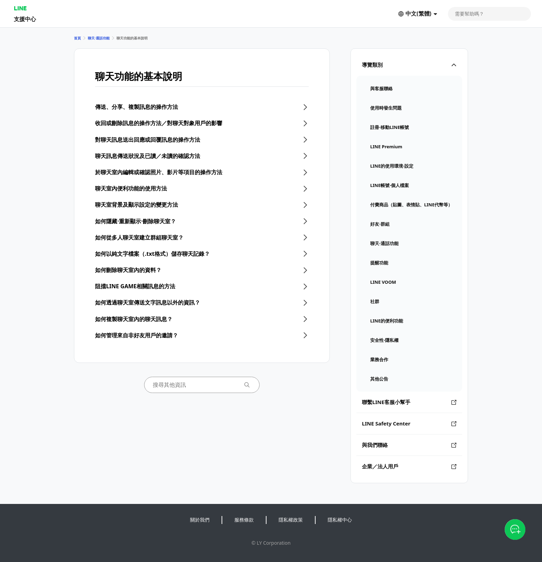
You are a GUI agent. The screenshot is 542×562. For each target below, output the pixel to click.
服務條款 (244, 519)
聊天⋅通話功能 (99, 38)
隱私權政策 (291, 519)
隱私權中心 (340, 519)
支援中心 (25, 18)
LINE (20, 8)
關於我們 (199, 519)
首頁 (77, 38)
